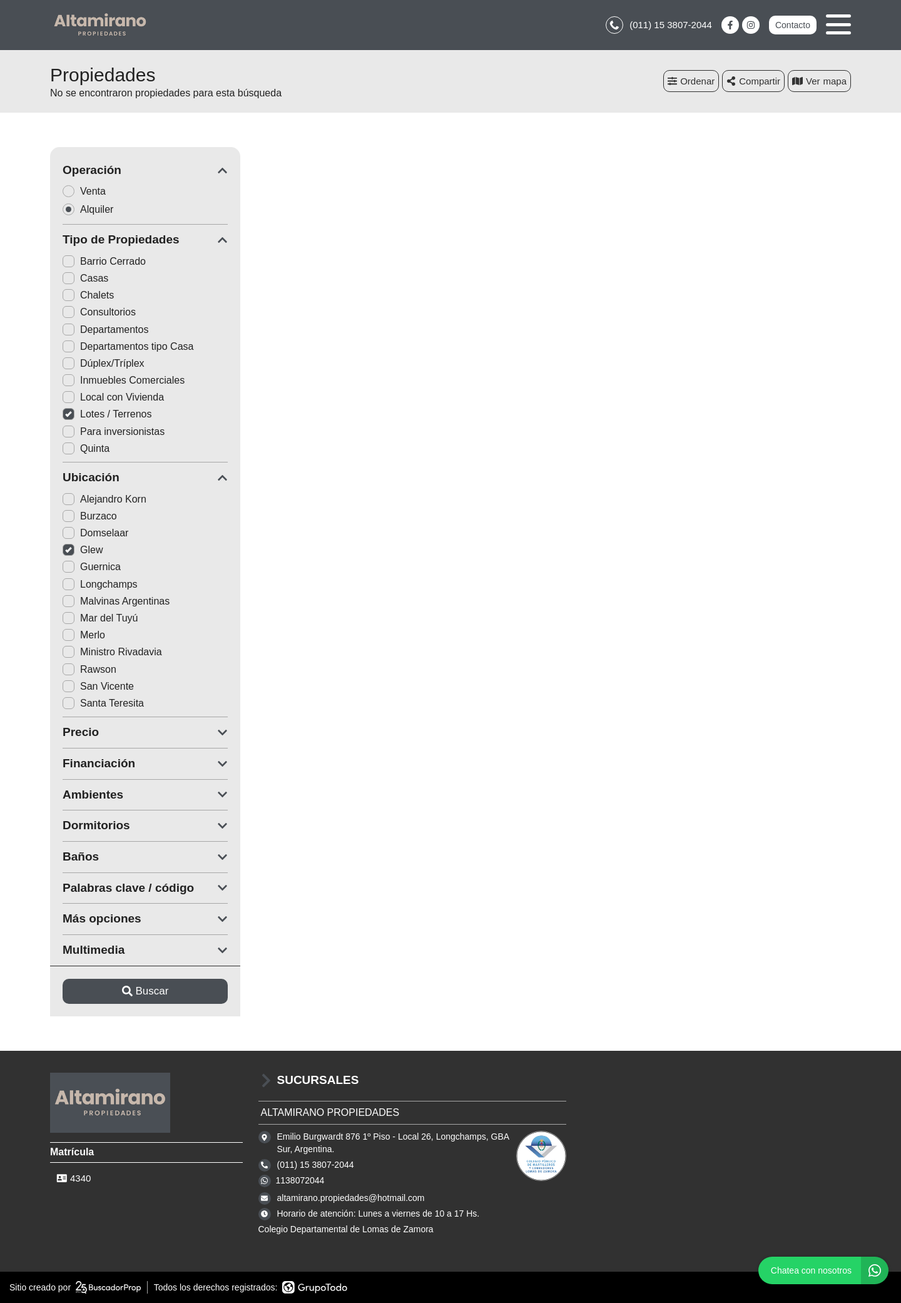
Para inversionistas (114, 431)
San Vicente (98, 686)
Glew (83, 550)
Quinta (86, 448)
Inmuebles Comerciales (124, 380)
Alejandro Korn (104, 499)
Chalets (88, 295)
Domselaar (95, 533)
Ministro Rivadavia (112, 652)
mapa (819, 81)
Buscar (145, 991)
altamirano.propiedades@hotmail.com (351, 1198)
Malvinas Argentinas (116, 601)
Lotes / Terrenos (107, 414)
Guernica (92, 567)
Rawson (89, 669)
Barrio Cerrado (104, 261)
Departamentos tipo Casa (128, 346)
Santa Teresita (103, 703)
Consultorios (99, 312)
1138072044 (300, 1180)
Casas (85, 278)
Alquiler (92, 209)
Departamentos (105, 329)
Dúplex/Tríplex (104, 363)
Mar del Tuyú (100, 618)
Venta (88, 191)
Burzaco (90, 516)
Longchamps (100, 584)
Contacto (792, 25)
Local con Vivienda (113, 397)
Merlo (84, 635)
